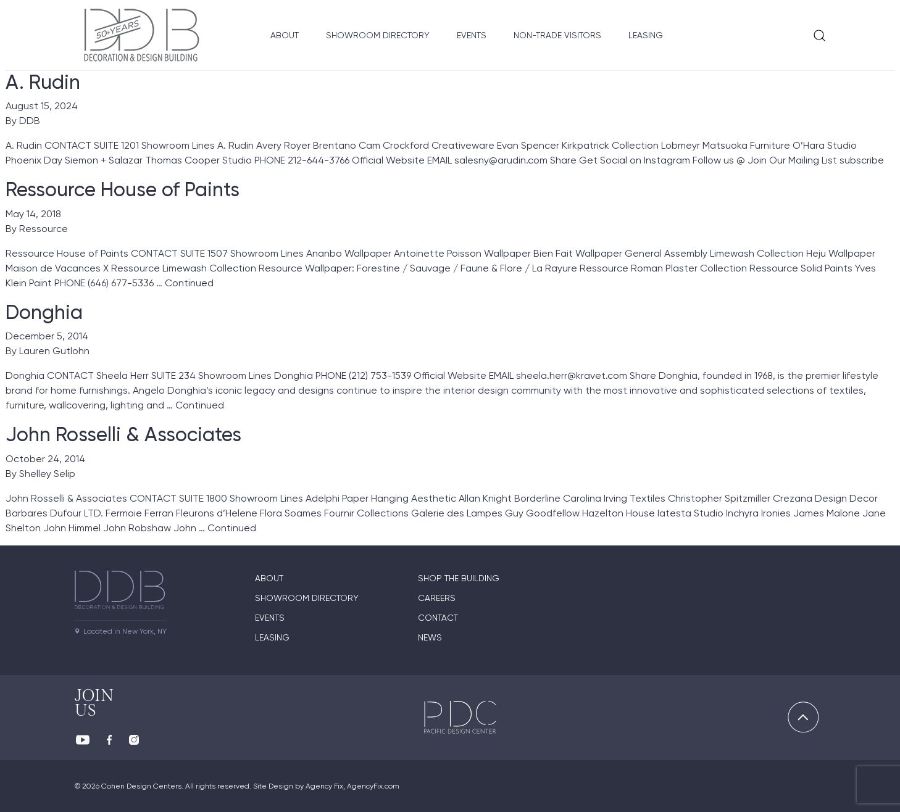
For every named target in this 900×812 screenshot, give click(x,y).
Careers (437, 598)
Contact (438, 618)
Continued (189, 283)
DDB (29, 120)
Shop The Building (458, 578)
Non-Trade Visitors (557, 35)
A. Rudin (43, 82)
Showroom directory (307, 598)
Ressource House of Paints (123, 189)
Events (471, 35)
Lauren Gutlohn (54, 351)
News (430, 637)
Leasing (645, 35)
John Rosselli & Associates (123, 434)
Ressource (43, 228)
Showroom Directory (378, 35)
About (284, 35)
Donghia (44, 312)
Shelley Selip (47, 473)
